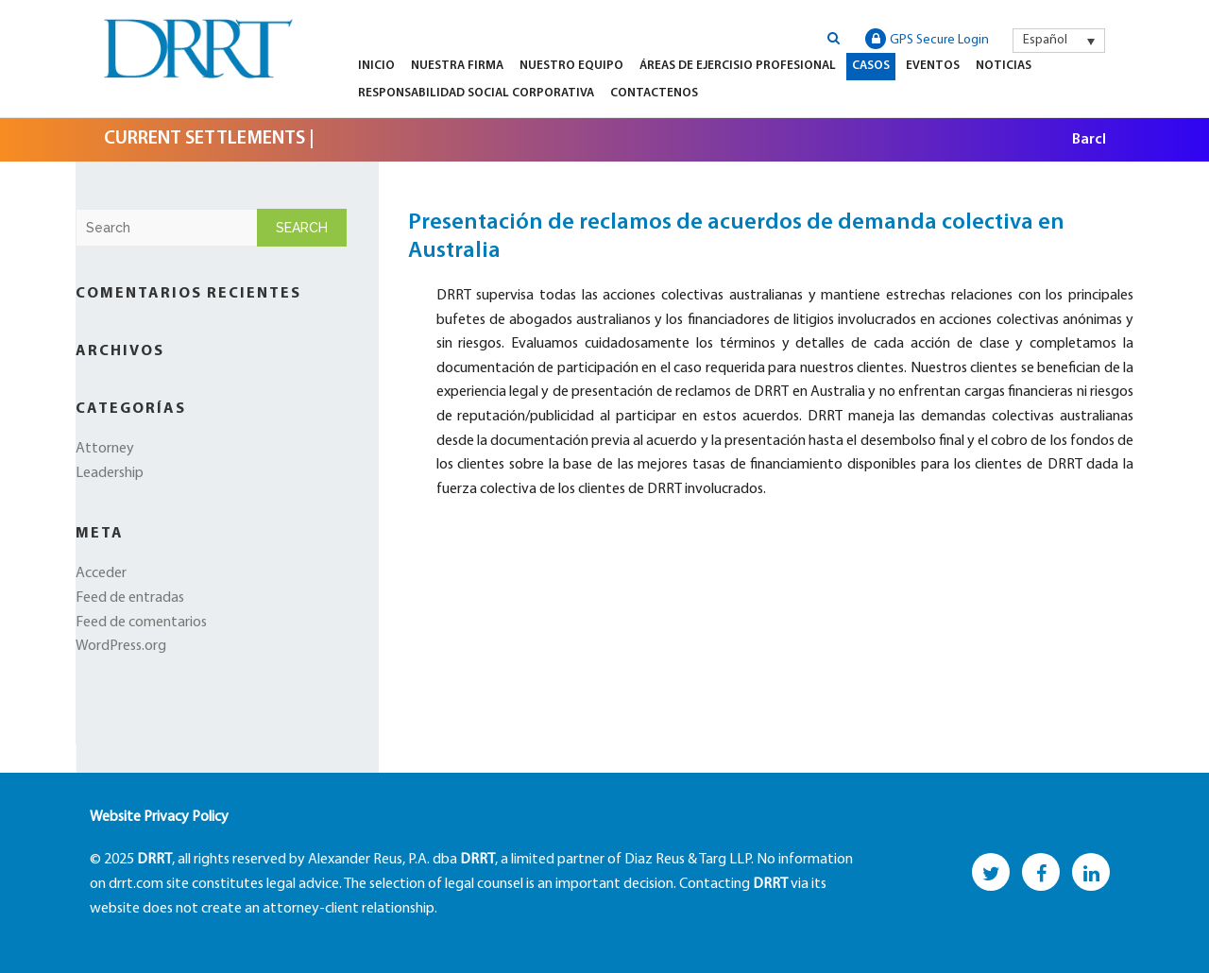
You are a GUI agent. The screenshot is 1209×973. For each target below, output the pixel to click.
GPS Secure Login (927, 38)
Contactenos (654, 93)
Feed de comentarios (141, 622)
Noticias (1003, 66)
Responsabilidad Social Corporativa (476, 93)
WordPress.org (121, 646)
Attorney (105, 448)
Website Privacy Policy (159, 817)
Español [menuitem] (1045, 40)
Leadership (110, 473)
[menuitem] (1059, 40)
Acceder (101, 573)
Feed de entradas (130, 598)
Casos (871, 66)
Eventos (933, 66)
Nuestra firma (457, 66)
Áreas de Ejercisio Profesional (737, 66)
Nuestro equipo (571, 66)
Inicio (376, 66)
